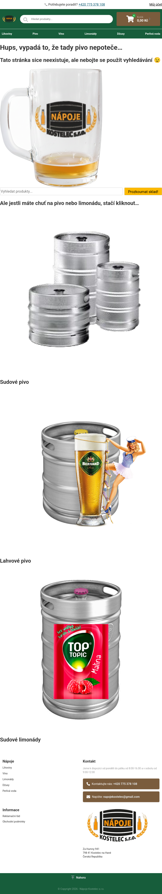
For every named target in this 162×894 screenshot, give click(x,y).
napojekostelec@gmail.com (121, 796)
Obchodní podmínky (14, 821)
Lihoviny (7, 33)
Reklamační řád (11, 816)
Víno (61, 33)
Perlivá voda (152, 33)
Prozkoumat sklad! (143, 192)
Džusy (121, 33)
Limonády (91, 33)
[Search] (25, 20)
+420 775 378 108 (125, 784)
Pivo (35, 33)
